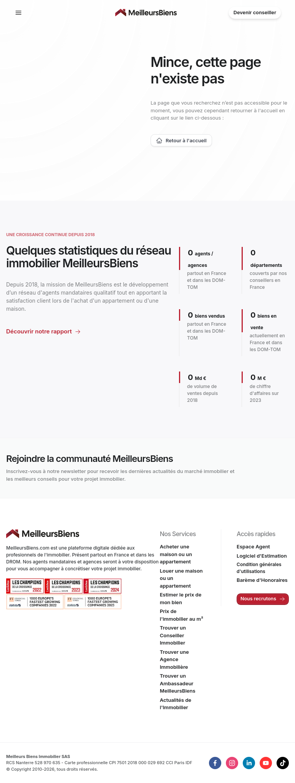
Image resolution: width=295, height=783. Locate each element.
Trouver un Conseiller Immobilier (173, 635)
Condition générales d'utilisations (259, 567)
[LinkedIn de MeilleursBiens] (215, 763)
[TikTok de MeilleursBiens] (283, 763)
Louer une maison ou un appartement (181, 578)
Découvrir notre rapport (39, 331)
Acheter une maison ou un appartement (176, 554)
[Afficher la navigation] (18, 12)
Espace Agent (253, 546)
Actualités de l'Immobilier (175, 704)
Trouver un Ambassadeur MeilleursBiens (178, 683)
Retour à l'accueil (181, 140)
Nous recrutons (262, 599)
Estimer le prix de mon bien (180, 598)
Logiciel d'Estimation (262, 556)
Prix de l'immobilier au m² (181, 615)
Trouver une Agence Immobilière (174, 659)
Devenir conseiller (255, 12)
